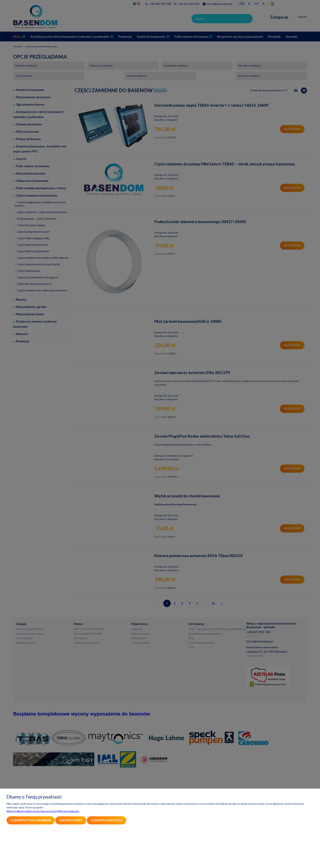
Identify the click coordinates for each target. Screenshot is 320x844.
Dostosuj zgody (70, 820)
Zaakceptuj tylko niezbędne (31, 820)
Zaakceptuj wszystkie (106, 820)
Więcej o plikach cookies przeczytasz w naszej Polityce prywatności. (43, 811)
